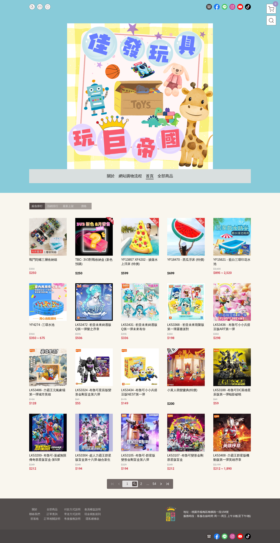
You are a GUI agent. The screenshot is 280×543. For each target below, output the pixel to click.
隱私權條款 (92, 518)
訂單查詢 (52, 514)
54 (154, 483)
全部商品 (52, 509)
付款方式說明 (72, 509)
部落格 (35, 518)
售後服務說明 (72, 518)
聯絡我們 (34, 514)
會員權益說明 (92, 509)
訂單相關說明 (52, 518)
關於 (34, 509)
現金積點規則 (92, 514)
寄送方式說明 (72, 514)
